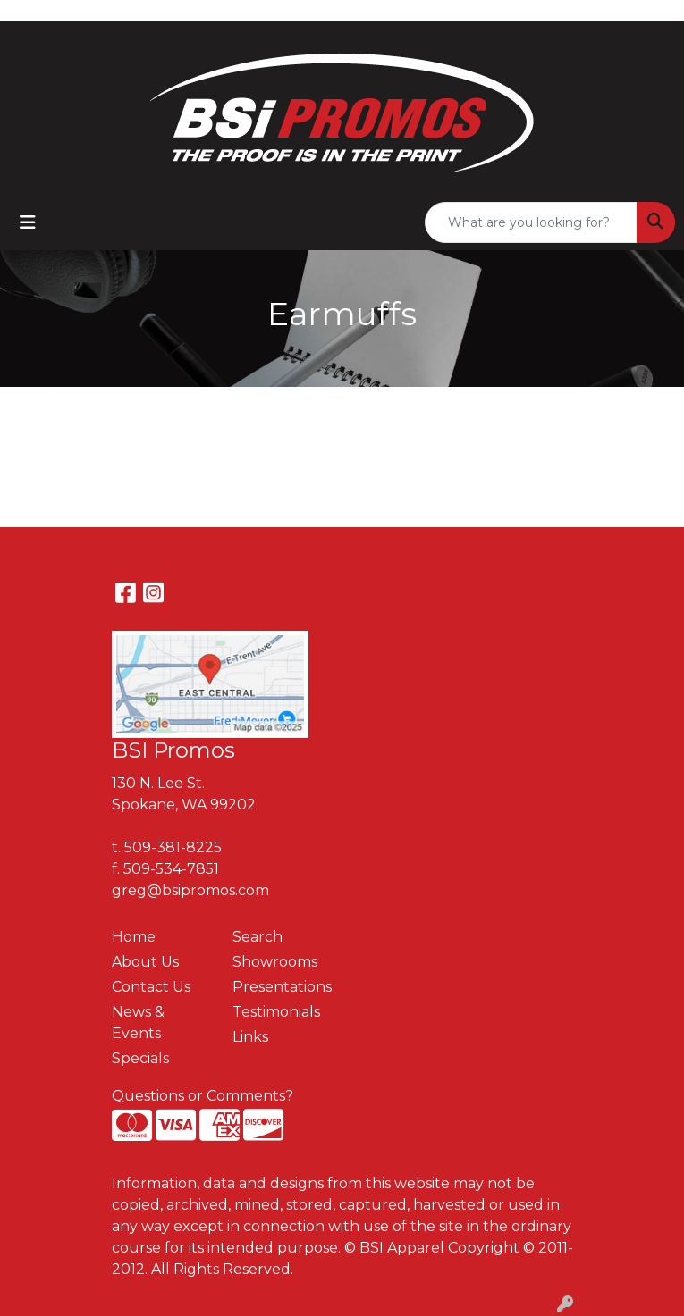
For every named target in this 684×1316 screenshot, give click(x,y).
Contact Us (151, 986)
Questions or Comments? (202, 1095)
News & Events (138, 1022)
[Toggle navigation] (27, 222)
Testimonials (276, 1011)
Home (134, 936)
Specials (140, 1058)
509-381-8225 (173, 847)
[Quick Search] (531, 222)
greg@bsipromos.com (190, 890)
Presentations (282, 986)
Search (257, 936)
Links (250, 1036)
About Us (145, 961)
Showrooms (274, 961)
